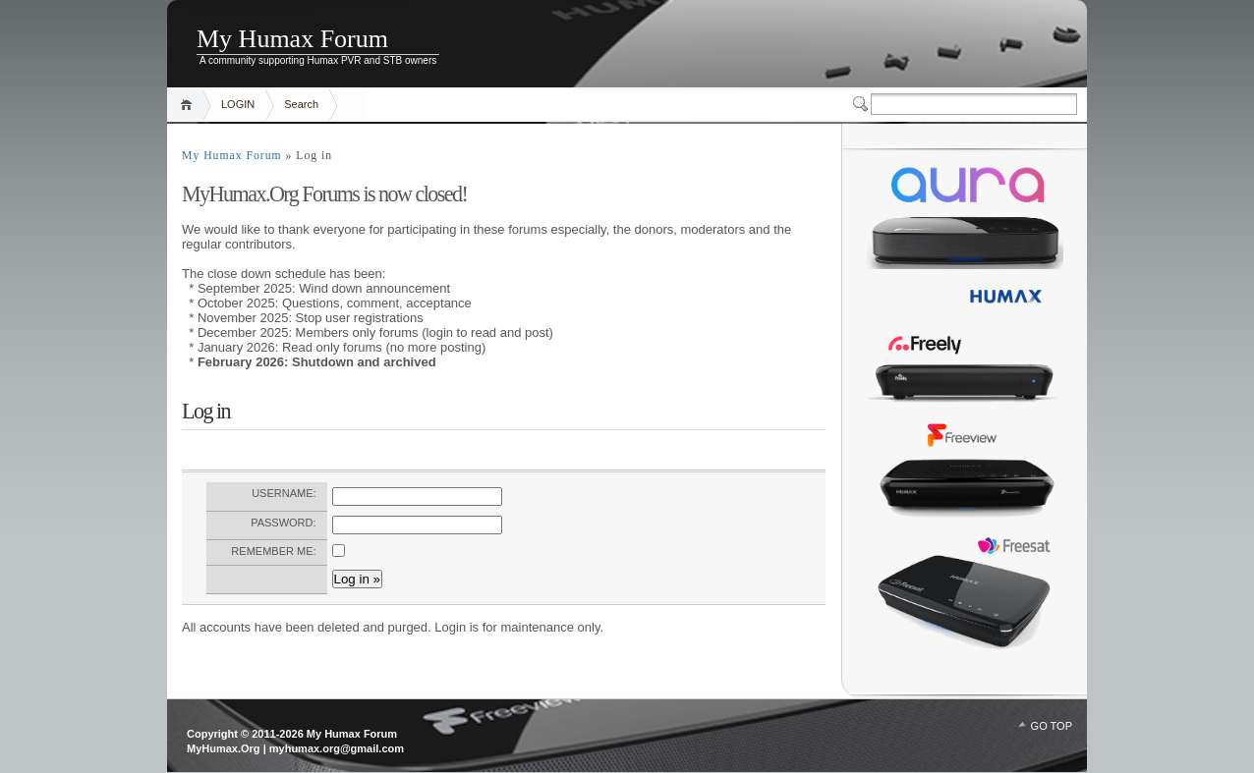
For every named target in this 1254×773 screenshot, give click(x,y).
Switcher (862, 104)
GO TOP (1051, 726)
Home (189, 104)
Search (301, 104)
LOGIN (238, 104)
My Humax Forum (292, 39)
